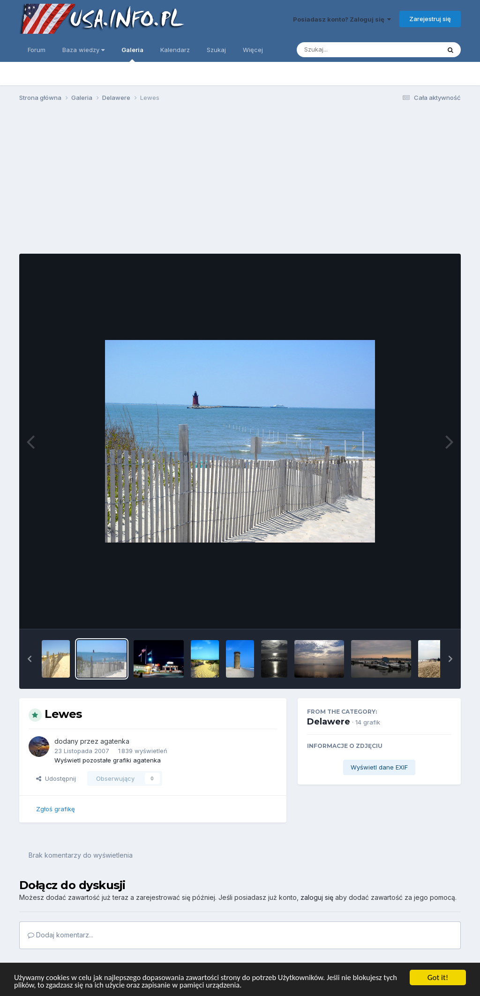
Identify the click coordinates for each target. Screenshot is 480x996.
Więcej (253, 49)
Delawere (328, 722)
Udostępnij (56, 778)
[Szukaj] (345, 49)
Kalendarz (175, 49)
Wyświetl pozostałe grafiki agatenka (107, 760)
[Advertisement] (240, 182)
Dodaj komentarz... (60, 935)
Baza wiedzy (83, 49)
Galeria (132, 54)
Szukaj (216, 49)
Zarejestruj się (430, 19)
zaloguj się (316, 897)
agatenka (114, 741)
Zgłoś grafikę (55, 809)
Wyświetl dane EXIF (379, 767)
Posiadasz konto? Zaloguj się (342, 19)
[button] (29, 659)
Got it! (438, 977)
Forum (36, 49)
